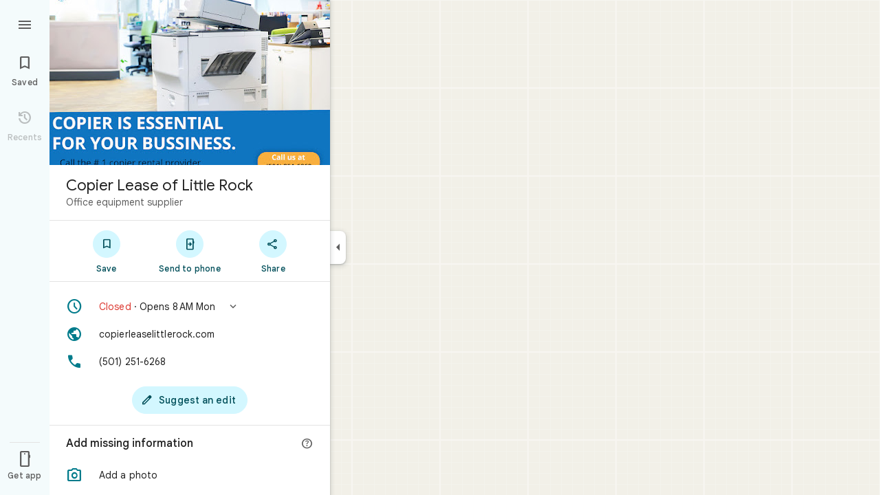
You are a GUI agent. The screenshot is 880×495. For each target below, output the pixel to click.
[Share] (273, 251)
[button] (190, 306)
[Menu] (25, 23)
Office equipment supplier (124, 202)
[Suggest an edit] (190, 400)
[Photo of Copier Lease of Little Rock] (190, 82)
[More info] (307, 444)
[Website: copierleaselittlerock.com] (190, 334)
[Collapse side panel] (338, 247)
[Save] (106, 251)
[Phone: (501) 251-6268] (190, 361)
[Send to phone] (189, 251)
